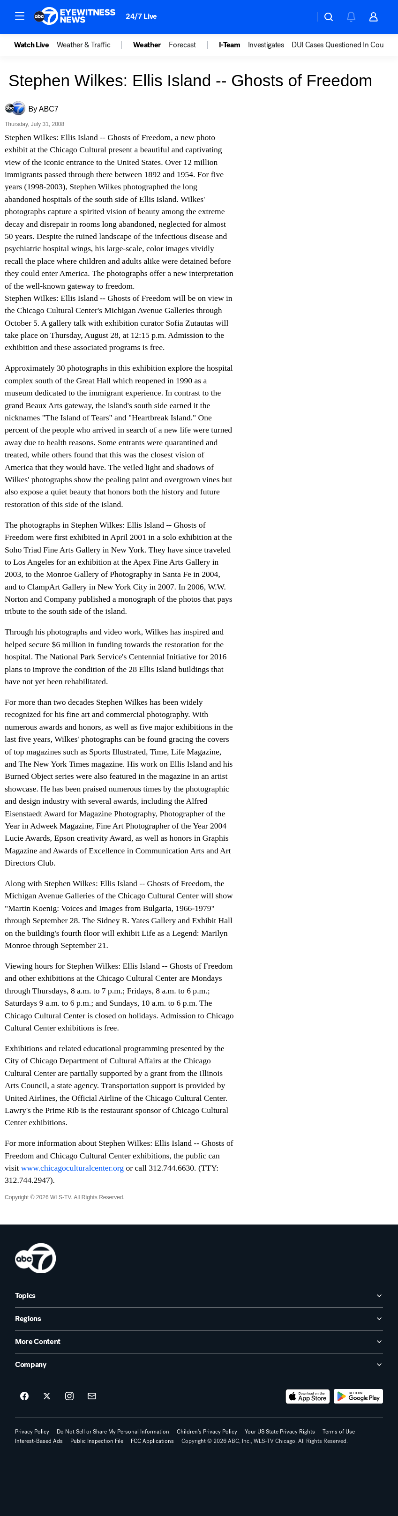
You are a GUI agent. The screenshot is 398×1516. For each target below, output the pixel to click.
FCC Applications (152, 1441)
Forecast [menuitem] (182, 45)
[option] (35, 45)
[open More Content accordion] (199, 1341)
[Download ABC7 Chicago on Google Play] (358, 1396)
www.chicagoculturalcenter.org (72, 1167)
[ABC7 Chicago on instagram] (69, 1396)
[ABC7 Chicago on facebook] (24, 1396)
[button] (20, 16)
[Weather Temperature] (300, 16)
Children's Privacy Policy (207, 1431)
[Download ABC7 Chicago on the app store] (307, 1396)
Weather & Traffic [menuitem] (84, 45)
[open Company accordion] (199, 1364)
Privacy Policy (32, 1431)
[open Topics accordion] (199, 1295)
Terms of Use (339, 1431)
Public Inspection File (96, 1441)
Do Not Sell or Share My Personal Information (113, 1431)
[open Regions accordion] (199, 1318)
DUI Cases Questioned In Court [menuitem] (340, 45)
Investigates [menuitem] (266, 45)
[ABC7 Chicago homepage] (74, 17)
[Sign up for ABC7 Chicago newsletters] (92, 1396)
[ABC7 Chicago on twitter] (47, 1396)
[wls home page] (35, 1258)
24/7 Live (141, 16)
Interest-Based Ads (39, 1441)
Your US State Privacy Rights (280, 1431)
